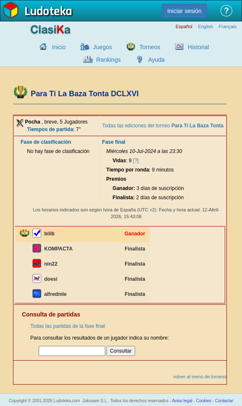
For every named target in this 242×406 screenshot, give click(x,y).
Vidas (119, 160)
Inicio (59, 47)
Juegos (102, 47)
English (205, 26)
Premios (116, 179)
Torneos (149, 47)
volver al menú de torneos (199, 376)
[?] (135, 160)
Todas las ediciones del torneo (162, 126)
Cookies (203, 400)
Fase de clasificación (46, 142)
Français (228, 26)
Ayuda (156, 59)
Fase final (113, 142)
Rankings (108, 59)
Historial (198, 47)
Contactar (224, 400)
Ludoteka (48, 12)
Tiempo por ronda (127, 170)
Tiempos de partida (50, 129)
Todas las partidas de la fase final (67, 326)
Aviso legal (182, 400)
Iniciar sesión (184, 11)
